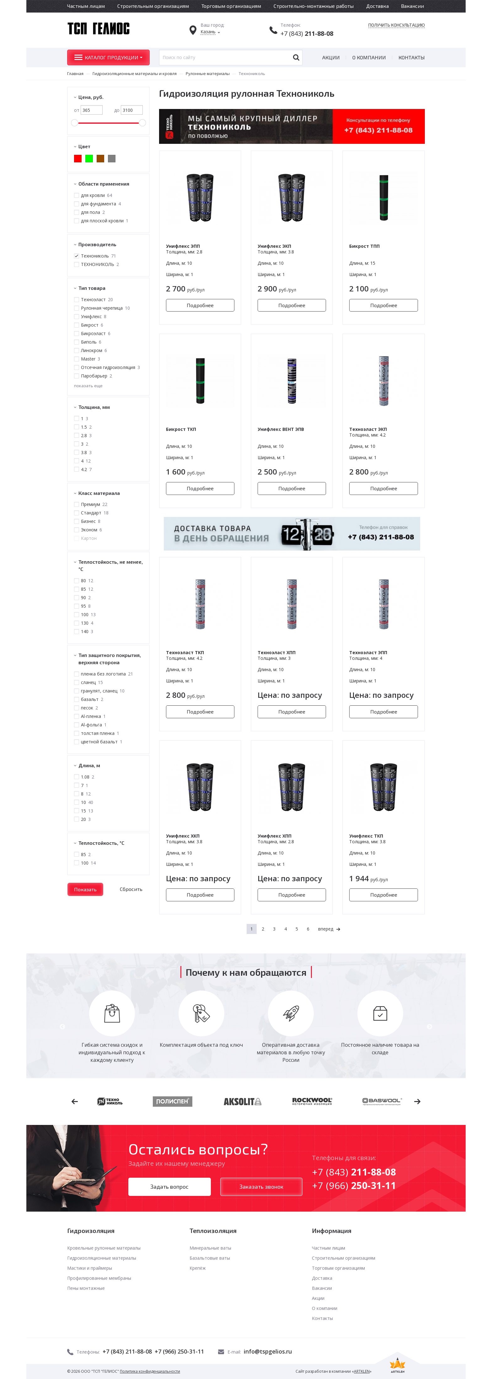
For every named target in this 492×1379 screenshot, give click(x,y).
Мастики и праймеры (89, 1268)
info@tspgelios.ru (268, 1351)
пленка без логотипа (106, 674)
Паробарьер (96, 376)
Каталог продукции (111, 57)
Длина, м (89, 765)
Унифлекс (93, 316)
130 (86, 623)
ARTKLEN (362, 1371)
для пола (92, 212)
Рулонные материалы (208, 73)
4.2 (86, 469)
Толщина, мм (94, 407)
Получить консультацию (396, 25)
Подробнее (200, 305)
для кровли (96, 195)
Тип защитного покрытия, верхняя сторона (109, 658)
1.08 (87, 777)
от (88, 110)
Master (90, 359)
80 (86, 581)
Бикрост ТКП (181, 429)
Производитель (97, 244)
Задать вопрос (169, 1186)
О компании (369, 57)
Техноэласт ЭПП (368, 652)
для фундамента (100, 204)
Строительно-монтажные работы (314, 6)
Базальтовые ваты (210, 1258)
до (128, 110)
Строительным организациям (153, 6)
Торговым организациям (231, 6)
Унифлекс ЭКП (274, 246)
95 (85, 606)
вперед (325, 929)
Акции (331, 57)
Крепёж (198, 1268)
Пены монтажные (86, 1288)
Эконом (91, 530)
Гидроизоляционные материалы (101, 1258)
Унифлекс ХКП (183, 836)
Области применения (103, 184)
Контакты (411, 57)
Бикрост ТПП (364, 246)
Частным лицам (86, 6)
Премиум (93, 504)
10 (86, 802)
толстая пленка (99, 733)
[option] (112, 1027)
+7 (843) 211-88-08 (127, 1351)
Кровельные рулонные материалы (104, 1248)
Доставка (377, 6)
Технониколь (98, 256)
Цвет (84, 146)
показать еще (88, 385)
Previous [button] (62, 1027)
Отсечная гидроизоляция (110, 367)
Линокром (93, 350)
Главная (75, 73)
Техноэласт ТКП (185, 652)
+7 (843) (307, 33)
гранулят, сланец (102, 691)
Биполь (90, 342)
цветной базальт (101, 742)
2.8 (86, 435)
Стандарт (94, 513)
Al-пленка (93, 716)
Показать (85, 889)
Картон (88, 538)
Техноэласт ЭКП (368, 429)
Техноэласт (96, 299)
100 (88, 614)
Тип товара (91, 288)
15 (86, 811)
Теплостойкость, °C (101, 843)
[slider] (74, 123)
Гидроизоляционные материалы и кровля (135, 73)
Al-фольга (93, 725)
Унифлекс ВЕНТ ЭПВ (281, 429)
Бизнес (90, 521)
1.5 (86, 427)
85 (86, 589)
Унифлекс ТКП (366, 836)
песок (89, 708)
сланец (91, 682)
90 (85, 597)
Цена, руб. (91, 97)
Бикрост (91, 325)
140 (86, 631)
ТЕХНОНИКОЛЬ (99, 264)
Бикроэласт (95, 333)
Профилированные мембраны (99, 1278)
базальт (91, 699)
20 (85, 819)
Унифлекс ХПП (274, 836)
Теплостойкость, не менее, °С (110, 565)
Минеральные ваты (210, 1248)
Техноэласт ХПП (277, 652)
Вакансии (412, 6)
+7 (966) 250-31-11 (179, 1351)
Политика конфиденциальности (150, 1371)
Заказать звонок (261, 1186)
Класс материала (99, 493)
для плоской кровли (104, 221)
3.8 (86, 452)
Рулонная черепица (105, 308)
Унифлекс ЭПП (183, 246)
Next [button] (429, 1027)
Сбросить (131, 889)
